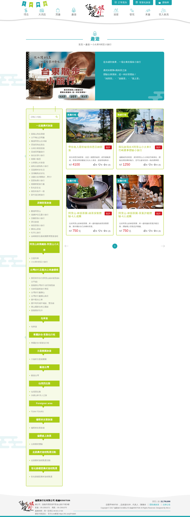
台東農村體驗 (37, 444)
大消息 (42, 12)
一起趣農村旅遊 (44, 125)
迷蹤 (116, 12)
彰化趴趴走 (36, 188)
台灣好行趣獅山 (38, 292)
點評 (108, 147)
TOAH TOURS (37, 411)
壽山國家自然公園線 (40, 307)
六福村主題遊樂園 (39, 359)
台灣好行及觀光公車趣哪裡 (44, 270)
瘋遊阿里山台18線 (39, 141)
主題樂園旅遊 (44, 351)
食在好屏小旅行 (38, 155)
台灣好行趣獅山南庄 (40, 296)
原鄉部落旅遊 (44, 203)
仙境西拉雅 (44, 383)
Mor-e (168, 508)
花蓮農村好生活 (38, 170)
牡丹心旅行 (36, 232)
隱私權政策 (154, 504)
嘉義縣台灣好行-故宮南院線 (43, 285)
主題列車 (35, 258)
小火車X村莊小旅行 (39, 262)
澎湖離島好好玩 (38, 173)
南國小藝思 (36, 159)
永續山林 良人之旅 (39, 395)
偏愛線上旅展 (44, 436)
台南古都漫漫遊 (38, 148)
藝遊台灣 (44, 367)
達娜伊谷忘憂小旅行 (40, 215)
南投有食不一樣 (38, 191)
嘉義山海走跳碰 (38, 134)
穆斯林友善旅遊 (44, 419)
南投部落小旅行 (38, 225)
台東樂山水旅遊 (38, 162)
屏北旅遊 (35, 222)
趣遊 (74, 12)
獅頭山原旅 (36, 229)
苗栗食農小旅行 (38, 180)
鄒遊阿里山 (36, 211)
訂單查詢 (121, 2)
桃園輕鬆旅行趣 (38, 184)
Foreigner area (44, 403)
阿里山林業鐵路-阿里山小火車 (44, 247)
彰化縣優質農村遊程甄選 (44, 468)
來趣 (148, 12)
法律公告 (166, 504)
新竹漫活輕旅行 (38, 195)
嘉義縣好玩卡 (37, 310)
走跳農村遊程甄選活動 (44, 452)
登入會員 (164, 12)
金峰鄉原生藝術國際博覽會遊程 (44, 236)
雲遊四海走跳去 (38, 145)
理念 (26, 12)
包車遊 (44, 318)
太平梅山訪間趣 (38, 137)
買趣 (58, 12)
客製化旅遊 (143, 2)
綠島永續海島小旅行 (40, 166)
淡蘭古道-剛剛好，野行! (41, 177)
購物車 (163, 2)
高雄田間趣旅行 (38, 152)
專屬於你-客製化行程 (44, 334)
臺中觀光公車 (37, 299)
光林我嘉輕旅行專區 (40, 289)
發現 (132, 12)
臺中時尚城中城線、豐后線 (42, 303)
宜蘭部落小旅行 (38, 218)
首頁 (80, 44)
